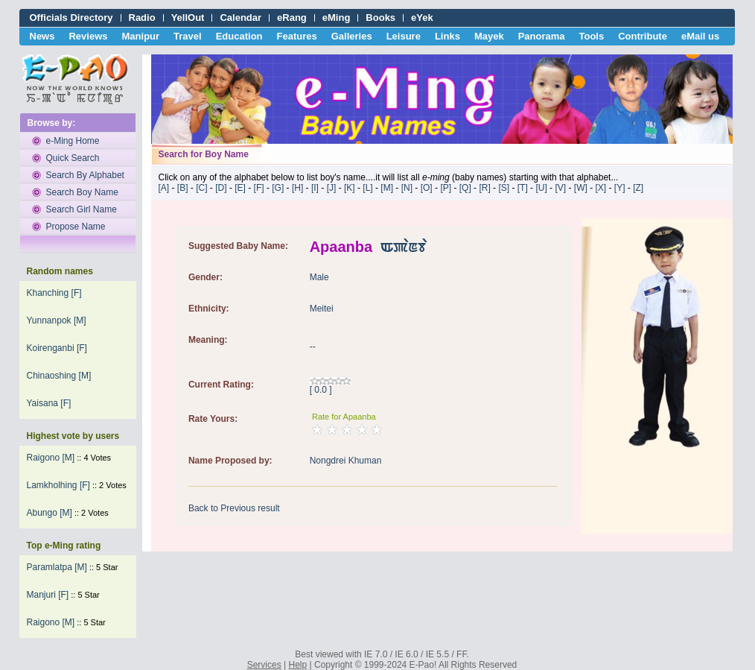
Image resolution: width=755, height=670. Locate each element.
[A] (164, 188)
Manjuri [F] (48, 595)
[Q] (465, 188)
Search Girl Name (81, 209)
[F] (259, 188)
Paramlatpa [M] (57, 567)
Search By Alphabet (85, 175)
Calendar (240, 17)
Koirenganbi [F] (57, 348)
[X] (600, 188)
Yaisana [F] (49, 403)
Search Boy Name (82, 192)
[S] (503, 188)
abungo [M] (49, 513)
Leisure (403, 36)
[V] (560, 188)
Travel (187, 36)
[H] (297, 188)
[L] (367, 188)
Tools (592, 36)
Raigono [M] (51, 457)
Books (380, 17)
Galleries (351, 36)
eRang (292, 17)
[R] (484, 188)
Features (297, 36)
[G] (278, 188)
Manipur (141, 36)
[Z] (638, 188)
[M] (386, 188)
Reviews (88, 36)
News (42, 36)
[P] (445, 188)
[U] (541, 188)
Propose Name (76, 226)
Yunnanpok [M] (56, 320)
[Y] (619, 188)
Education (239, 36)
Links (447, 36)
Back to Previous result (234, 508)
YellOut (188, 17)
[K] (349, 188)
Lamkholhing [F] (58, 485)
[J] (332, 188)
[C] (201, 188)
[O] (427, 188)
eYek (422, 17)
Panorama (541, 36)
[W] (580, 188)
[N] (406, 188)
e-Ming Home (73, 141)
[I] (315, 188)
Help (298, 665)
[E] (240, 188)
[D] (220, 188)
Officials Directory (71, 17)
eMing (336, 17)
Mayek (489, 36)
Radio (142, 17)
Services (264, 665)
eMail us (700, 36)
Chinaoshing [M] (59, 375)
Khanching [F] (54, 293)
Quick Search (73, 158)
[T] (522, 188)
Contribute (642, 36)
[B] (182, 188)
